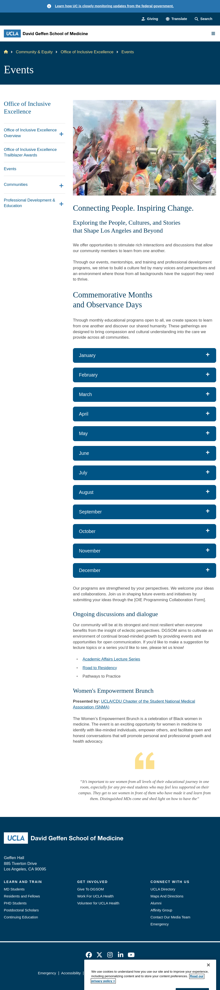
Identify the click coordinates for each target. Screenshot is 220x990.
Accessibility (71, 973)
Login (177, 973)
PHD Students (15, 903)
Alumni (156, 903)
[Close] (208, 984)
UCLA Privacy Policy (102, 973)
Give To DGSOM (90, 889)
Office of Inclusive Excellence (87, 52)
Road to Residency (100, 668)
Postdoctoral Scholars (21, 910)
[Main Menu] (213, 33)
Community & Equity (34, 52)
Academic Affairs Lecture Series (111, 659)
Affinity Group (161, 910)
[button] (176, 19)
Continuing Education (21, 917)
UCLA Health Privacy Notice (145, 973)
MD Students (14, 889)
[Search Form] (203, 19)
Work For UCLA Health (95, 896)
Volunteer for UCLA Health (98, 903)
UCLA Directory (162, 889)
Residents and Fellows (22, 896)
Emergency (159, 924)
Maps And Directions (166, 896)
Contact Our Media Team (170, 917)
